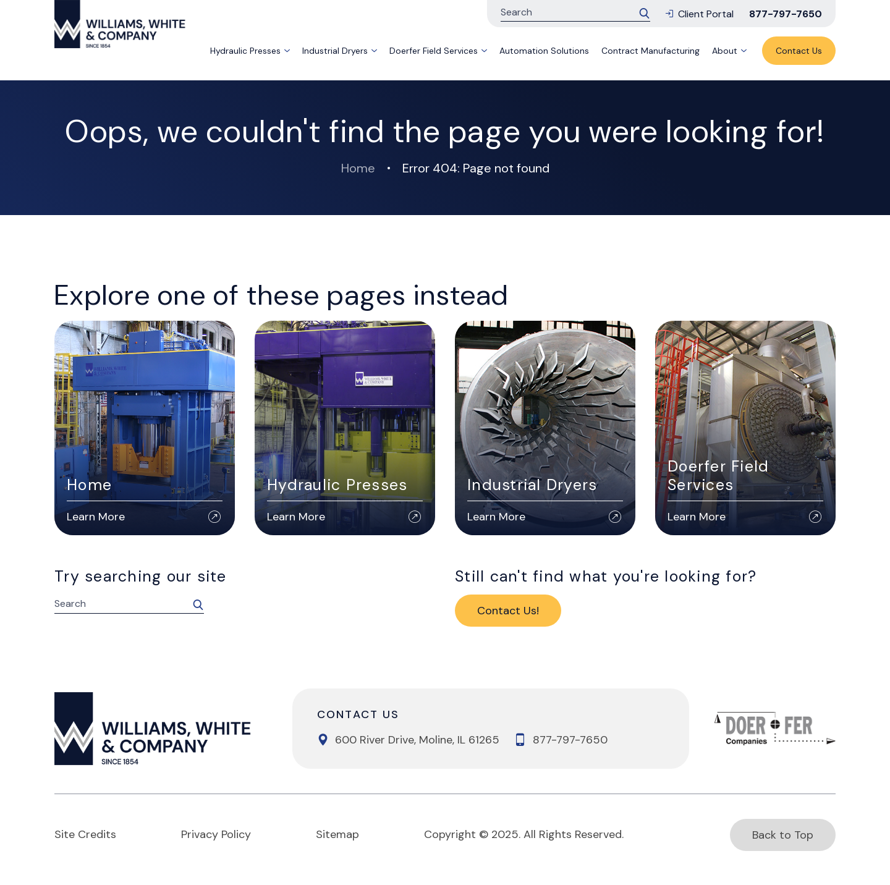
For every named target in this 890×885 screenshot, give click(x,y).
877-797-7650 (785, 13)
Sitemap (337, 834)
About (724, 50)
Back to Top (782, 835)
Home (358, 168)
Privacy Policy (216, 834)
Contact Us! (508, 610)
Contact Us (799, 50)
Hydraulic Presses (245, 50)
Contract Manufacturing (650, 50)
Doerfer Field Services (433, 50)
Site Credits (85, 834)
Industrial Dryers (335, 50)
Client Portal (700, 13)
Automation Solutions (544, 50)
